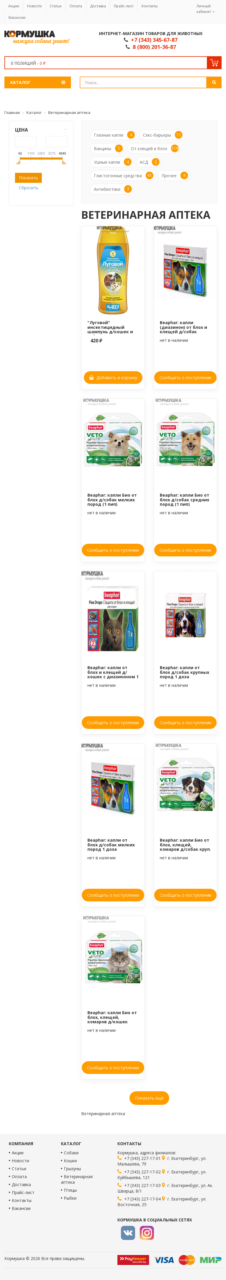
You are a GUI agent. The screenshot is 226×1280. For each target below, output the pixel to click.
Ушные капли (113, 162)
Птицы (70, 1190)
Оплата (75, 6)
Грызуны (72, 1168)
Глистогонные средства (123, 175)
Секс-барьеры (162, 135)
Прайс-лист (124, 6)
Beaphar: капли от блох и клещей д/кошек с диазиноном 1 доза (113, 674)
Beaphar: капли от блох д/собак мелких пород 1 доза (111, 844)
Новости (34, 6)
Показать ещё (149, 1098)
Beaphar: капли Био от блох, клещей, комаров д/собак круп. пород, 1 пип (185, 846)
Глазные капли (114, 135)
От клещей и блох (155, 148)
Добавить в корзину (113, 377)
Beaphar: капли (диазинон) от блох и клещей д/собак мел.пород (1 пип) (183, 329)
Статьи (56, 6)
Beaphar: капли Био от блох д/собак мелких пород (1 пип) (112, 499)
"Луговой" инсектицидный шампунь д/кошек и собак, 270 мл (110, 329)
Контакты (150, 6)
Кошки (70, 1160)
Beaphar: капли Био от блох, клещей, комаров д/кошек (112, 1017)
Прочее (175, 175)
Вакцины (108, 148)
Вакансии (17, 17)
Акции (13, 6)
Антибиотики (113, 189)
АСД (149, 162)
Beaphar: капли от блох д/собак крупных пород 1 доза (184, 672)
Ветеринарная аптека (77, 1179)
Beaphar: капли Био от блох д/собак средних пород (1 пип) (184, 499)
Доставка (98, 6)
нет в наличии (174, 340)
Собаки (71, 1152)
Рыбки (70, 1198)
